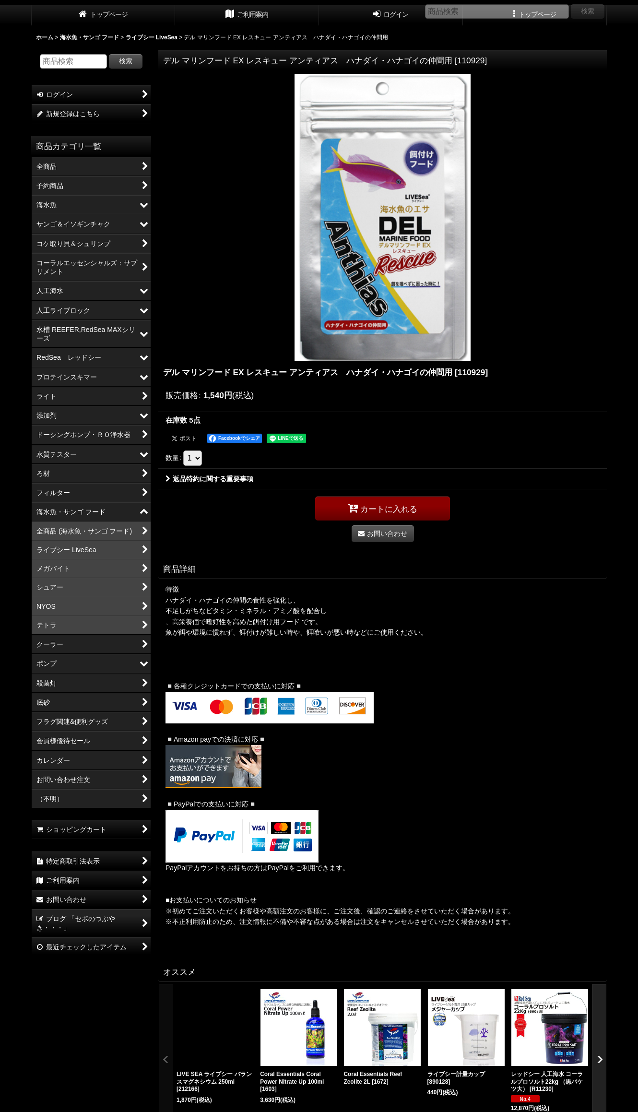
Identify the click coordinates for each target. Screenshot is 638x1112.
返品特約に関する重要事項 (209, 479)
